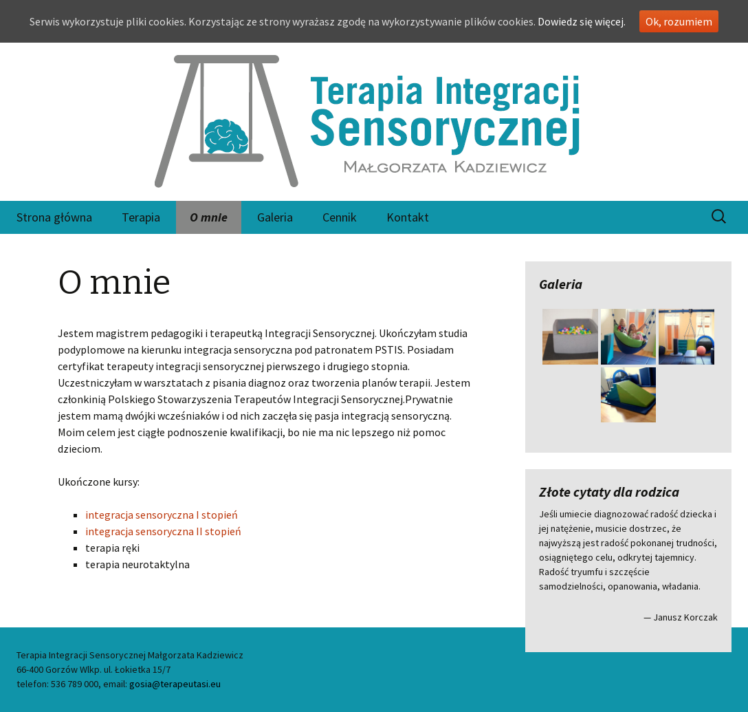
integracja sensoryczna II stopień (163, 531)
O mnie (209, 217)
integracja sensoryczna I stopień (161, 514)
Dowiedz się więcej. (582, 21)
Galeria (275, 217)
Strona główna (54, 217)
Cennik (339, 217)
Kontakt (407, 217)
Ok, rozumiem (679, 21)
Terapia (141, 217)
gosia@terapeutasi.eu (175, 684)
